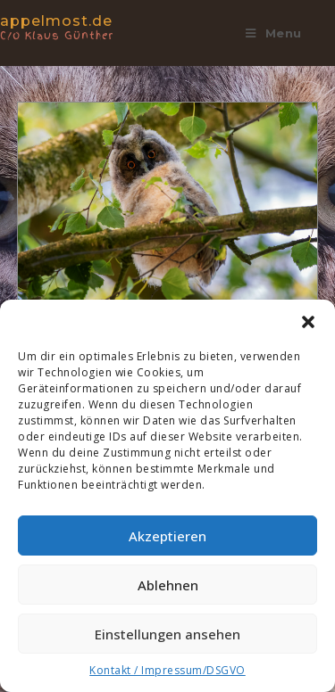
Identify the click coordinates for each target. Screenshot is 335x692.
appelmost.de (75, 26)
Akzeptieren (167, 536)
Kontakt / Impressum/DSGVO (167, 670)
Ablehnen (168, 585)
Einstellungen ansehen (167, 634)
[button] (308, 322)
